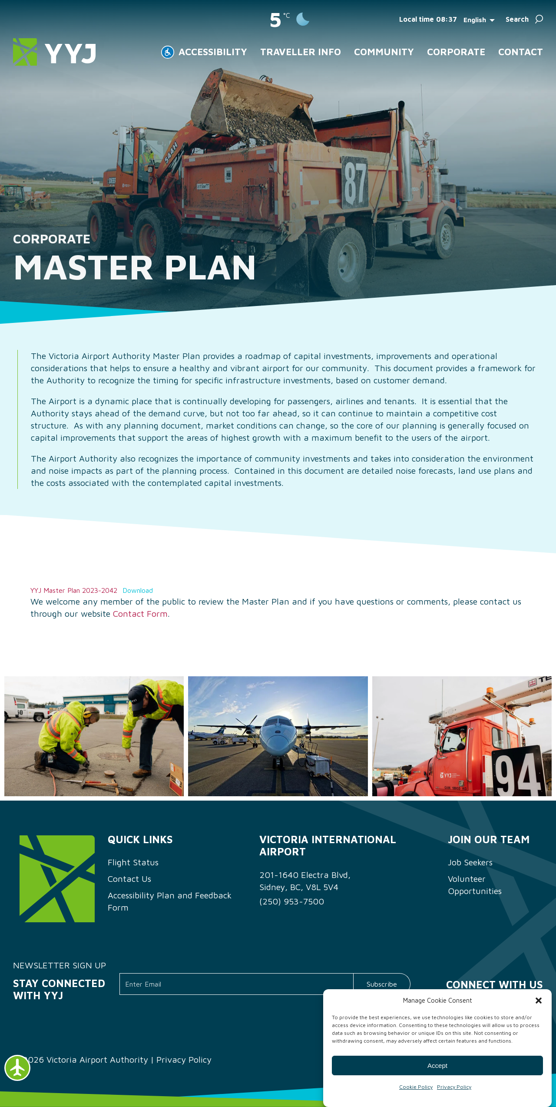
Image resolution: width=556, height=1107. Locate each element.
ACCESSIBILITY (213, 51)
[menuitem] (481, 19)
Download (137, 590)
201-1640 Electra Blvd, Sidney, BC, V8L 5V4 (305, 881)
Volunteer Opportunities (475, 885)
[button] (538, 1000)
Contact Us (129, 879)
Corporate (456, 51)
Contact (520, 51)
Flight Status (133, 862)
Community (384, 51)
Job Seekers (470, 862)
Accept (437, 1065)
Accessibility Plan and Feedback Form (170, 901)
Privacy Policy (454, 1087)
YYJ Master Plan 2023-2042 (73, 590)
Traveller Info (300, 51)
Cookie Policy (416, 1087)
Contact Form (140, 613)
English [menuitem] (474, 19)
